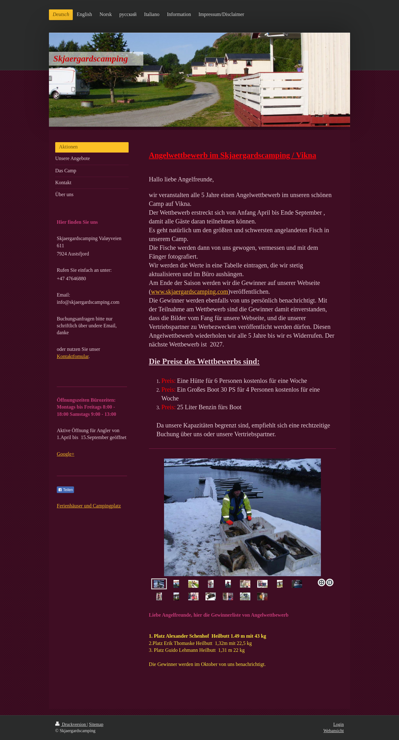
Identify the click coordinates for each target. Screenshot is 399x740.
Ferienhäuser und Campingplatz (89, 505)
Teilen (65, 490)
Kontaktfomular (72, 356)
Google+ (65, 454)
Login (338, 724)
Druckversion (71, 724)
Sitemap (96, 724)
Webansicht (333, 730)
